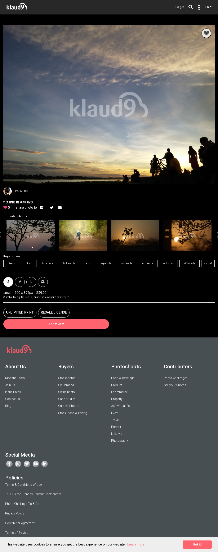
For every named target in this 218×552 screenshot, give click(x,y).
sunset (208, 263)
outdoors (168, 263)
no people (105, 263)
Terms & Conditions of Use (23, 484)
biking (28, 263)
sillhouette (189, 263)
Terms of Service (16, 532)
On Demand (66, 385)
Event (114, 413)
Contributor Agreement (20, 523)
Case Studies (67, 399)
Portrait (116, 427)
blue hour (47, 263)
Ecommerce (119, 392)
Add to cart (56, 323)
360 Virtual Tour (122, 406)
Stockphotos (67, 378)
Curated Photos (68, 406)
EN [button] (207, 7)
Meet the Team (15, 378)
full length (69, 263)
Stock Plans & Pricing (72, 413)
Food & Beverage (122, 378)
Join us (10, 385)
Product (116, 385)
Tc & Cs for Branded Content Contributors (33, 494)
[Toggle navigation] (198, 7)
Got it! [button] (197, 544)
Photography (120, 441)
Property (117, 399)
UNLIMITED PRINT (20, 312)
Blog (8, 406)
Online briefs (66, 392)
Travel (115, 420)
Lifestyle (116, 434)
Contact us (12, 399)
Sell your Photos (175, 385)
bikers (11, 263)
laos (87, 263)
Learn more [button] (135, 544)
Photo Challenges (175, 378)
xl (43, 282)
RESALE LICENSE (54, 312)
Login (179, 7)
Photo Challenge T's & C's (22, 504)
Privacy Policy (14, 513)
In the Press (13, 392)
